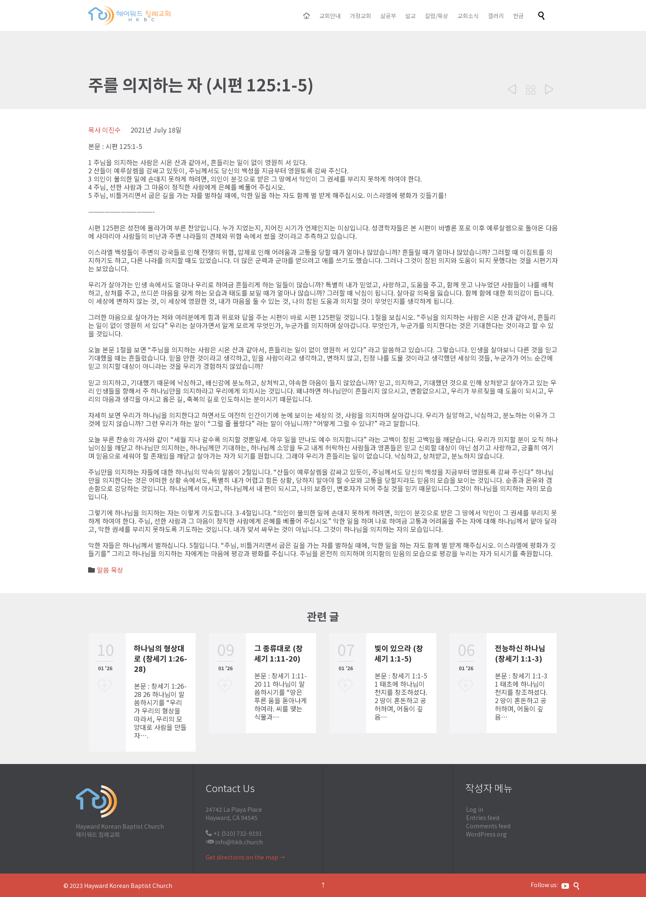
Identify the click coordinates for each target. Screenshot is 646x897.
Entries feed (482, 817)
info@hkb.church (239, 842)
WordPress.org (486, 834)
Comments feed (488, 826)
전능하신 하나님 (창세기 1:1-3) (520, 653)
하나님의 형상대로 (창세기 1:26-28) (160, 658)
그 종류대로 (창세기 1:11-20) (278, 653)
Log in (474, 809)
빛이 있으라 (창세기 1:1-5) (398, 653)
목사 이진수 (104, 130)
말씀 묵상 (110, 570)
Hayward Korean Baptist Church (128, 885)
